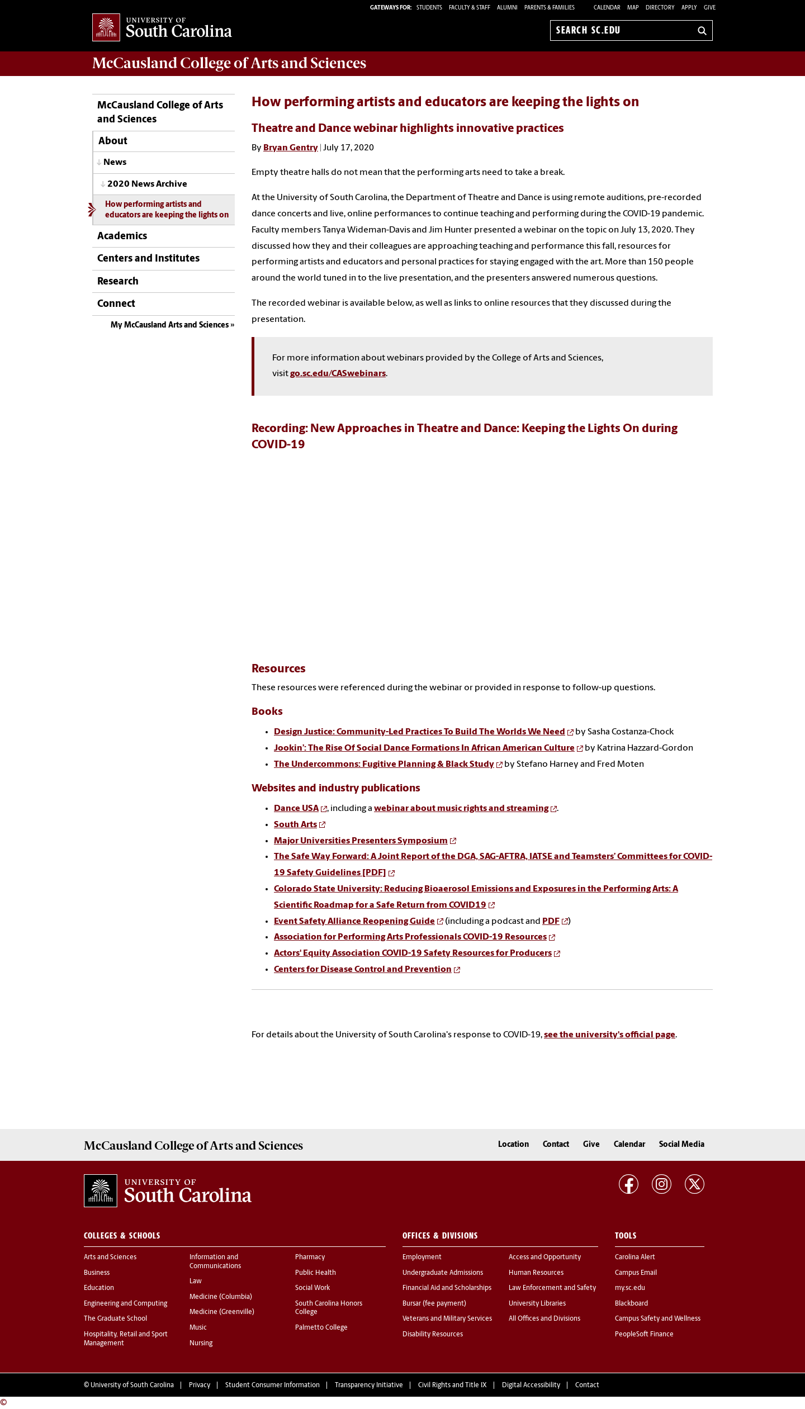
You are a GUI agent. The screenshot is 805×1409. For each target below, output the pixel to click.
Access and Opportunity (545, 1257)
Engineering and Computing (125, 1304)
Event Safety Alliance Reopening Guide (354, 921)
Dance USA (296, 808)
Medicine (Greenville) (222, 1312)
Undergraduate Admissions (442, 1273)
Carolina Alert (635, 1257)
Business (97, 1273)
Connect (116, 304)
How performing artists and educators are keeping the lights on (167, 210)
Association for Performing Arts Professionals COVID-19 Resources (410, 937)
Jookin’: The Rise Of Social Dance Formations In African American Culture (424, 748)
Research (118, 282)
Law (196, 1281)
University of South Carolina (132, 1385)
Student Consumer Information (272, 1385)
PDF (551, 921)
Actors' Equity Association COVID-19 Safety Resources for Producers (413, 953)
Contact (556, 1145)
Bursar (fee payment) (434, 1304)
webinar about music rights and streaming (461, 808)
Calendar (607, 8)
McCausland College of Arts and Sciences (160, 113)
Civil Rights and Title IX (452, 1385)
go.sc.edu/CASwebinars (338, 373)
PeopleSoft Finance (644, 1334)
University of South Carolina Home (162, 28)
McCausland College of (229, 63)
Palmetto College (321, 1328)
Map (633, 8)
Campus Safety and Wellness (657, 1319)
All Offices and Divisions (544, 1319)
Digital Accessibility (531, 1385)
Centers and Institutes (148, 259)
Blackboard (631, 1304)
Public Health (315, 1273)
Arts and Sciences (110, 1257)
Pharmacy (310, 1257)
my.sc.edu (630, 1288)
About (112, 141)
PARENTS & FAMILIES (549, 8)
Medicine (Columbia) (221, 1297)
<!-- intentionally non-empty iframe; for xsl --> (482, 544)
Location (513, 1145)
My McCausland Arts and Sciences (170, 325)
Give (710, 8)
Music (198, 1328)
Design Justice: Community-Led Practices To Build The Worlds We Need (419, 732)
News (114, 162)
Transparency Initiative (369, 1385)
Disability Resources (432, 1334)
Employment (422, 1257)
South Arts (295, 824)
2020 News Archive (147, 184)
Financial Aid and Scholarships (446, 1288)
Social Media (681, 1145)
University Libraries (537, 1304)
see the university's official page (609, 1035)
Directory (660, 8)
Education (99, 1288)
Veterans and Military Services (447, 1319)
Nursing (201, 1343)
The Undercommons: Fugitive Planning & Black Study (384, 764)
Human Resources (536, 1273)
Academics (122, 236)
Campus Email (636, 1273)
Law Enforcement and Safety (552, 1288)
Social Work (312, 1288)
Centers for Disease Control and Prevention (363, 969)
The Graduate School (115, 1319)
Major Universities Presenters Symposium (361, 841)
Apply (689, 8)
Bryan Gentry (290, 148)
